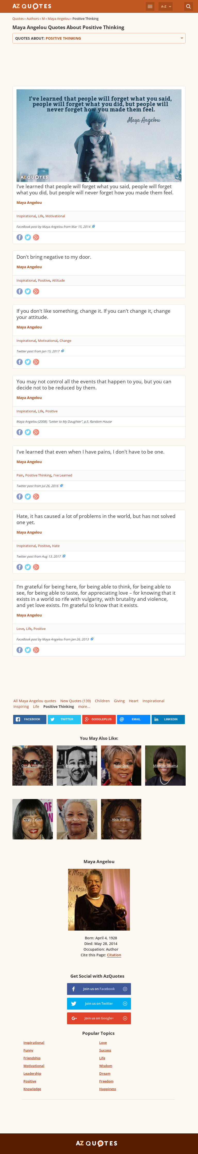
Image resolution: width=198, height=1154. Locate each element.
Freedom (106, 1081)
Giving (119, 700)
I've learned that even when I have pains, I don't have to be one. (90, 452)
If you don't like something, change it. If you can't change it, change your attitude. (93, 314)
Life (40, 216)
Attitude (58, 280)
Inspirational (26, 216)
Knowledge (32, 1089)
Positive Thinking (38, 475)
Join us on (99, 988)
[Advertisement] (99, 64)
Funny (28, 1050)
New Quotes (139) (75, 700)
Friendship (31, 1058)
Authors (33, 18)
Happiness (107, 1089)
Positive (44, 280)
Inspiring (21, 706)
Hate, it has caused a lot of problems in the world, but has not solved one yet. (96, 519)
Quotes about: (99, 38)
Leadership (32, 1073)
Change (65, 340)
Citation (114, 954)
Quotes (18, 18)
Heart (133, 700)
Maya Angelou (59, 18)
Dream (104, 1073)
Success (105, 1050)
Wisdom (105, 1065)
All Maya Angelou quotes (34, 700)
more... (84, 706)
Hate (56, 545)
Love (20, 628)
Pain (19, 475)
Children (102, 700)
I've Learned (62, 475)
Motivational (55, 216)
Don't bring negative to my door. (53, 257)
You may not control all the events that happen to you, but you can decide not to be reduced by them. (93, 384)
